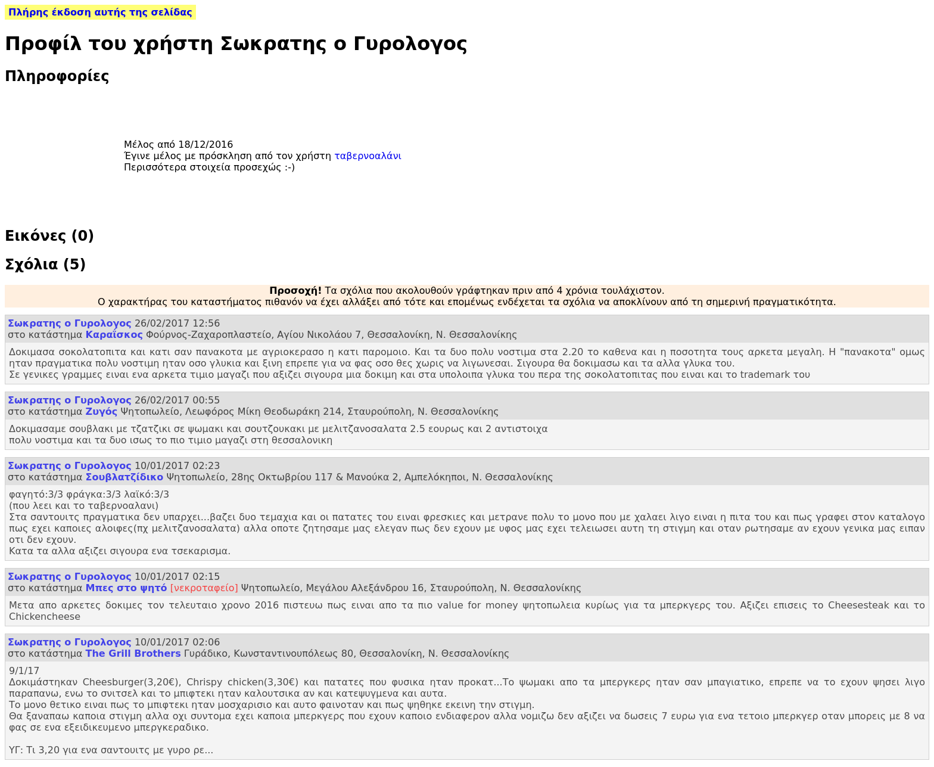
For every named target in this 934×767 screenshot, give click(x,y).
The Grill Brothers (133, 653)
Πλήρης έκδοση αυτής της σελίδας (100, 12)
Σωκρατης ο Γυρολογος (70, 323)
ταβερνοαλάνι (367, 156)
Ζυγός (102, 411)
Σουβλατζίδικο (125, 477)
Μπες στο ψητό (126, 588)
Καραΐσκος (114, 334)
